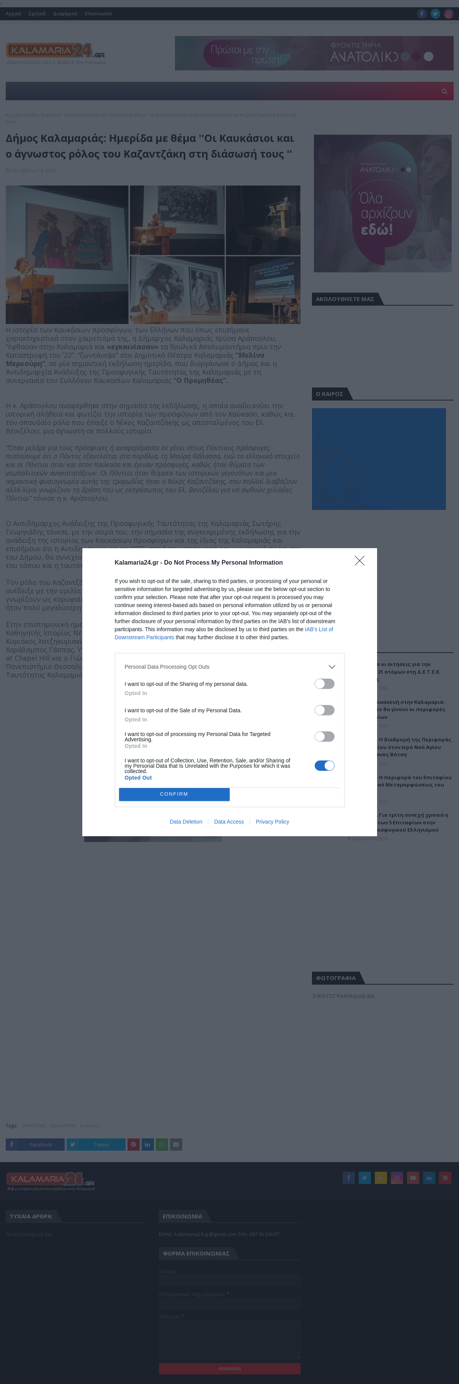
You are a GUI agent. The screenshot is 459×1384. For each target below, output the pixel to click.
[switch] (325, 683)
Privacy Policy (272, 822)
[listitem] (230, 667)
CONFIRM (174, 794)
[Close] (362, 562)
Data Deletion (186, 822)
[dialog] (229, 692)
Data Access (229, 822)
